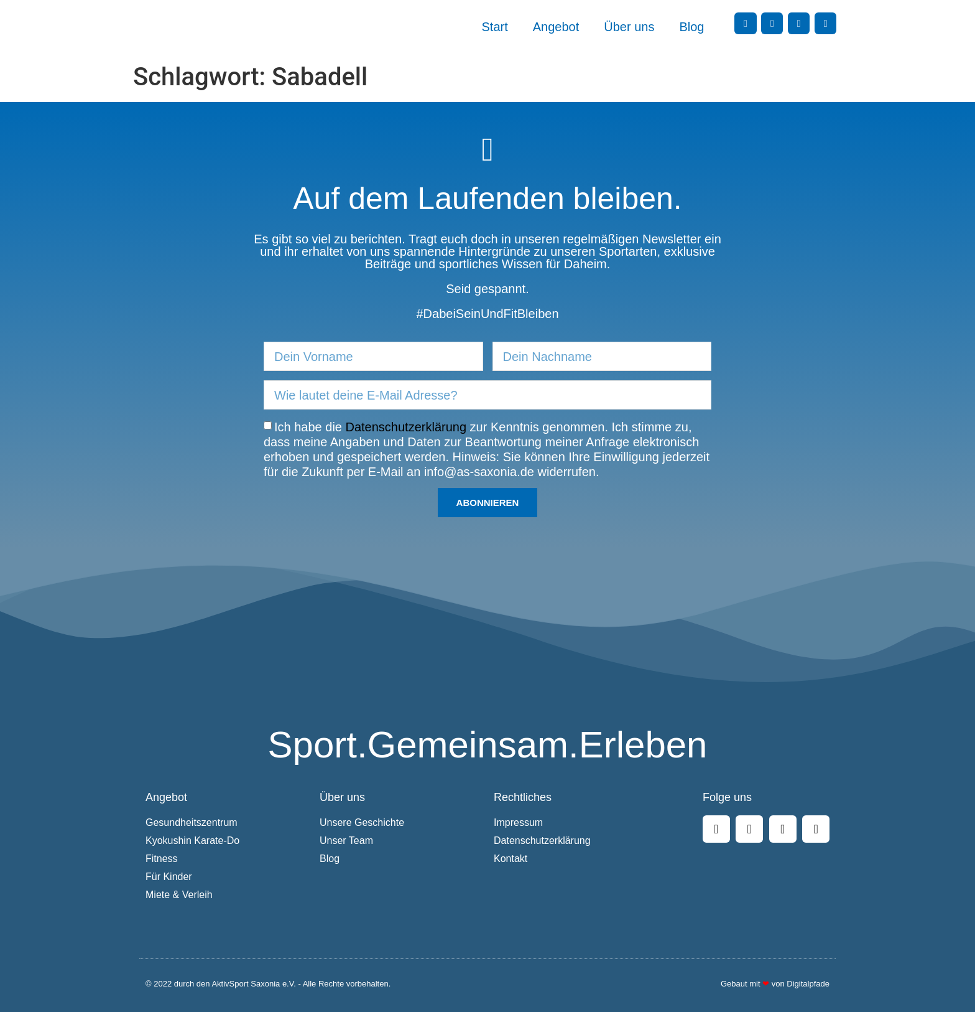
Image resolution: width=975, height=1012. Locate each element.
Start (495, 27)
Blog (691, 27)
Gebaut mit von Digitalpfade (775, 983)
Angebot (556, 27)
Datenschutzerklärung (406, 427)
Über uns (629, 27)
